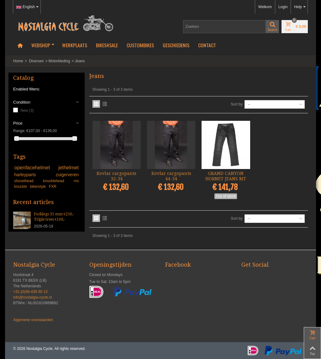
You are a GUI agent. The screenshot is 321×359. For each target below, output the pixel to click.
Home (18, 61)
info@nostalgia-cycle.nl (32, 297)
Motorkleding (59, 61)
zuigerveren (67, 174)
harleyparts (34, 174)
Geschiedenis (176, 45)
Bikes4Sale (107, 45)
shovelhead (27, 181)
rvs (76, 181)
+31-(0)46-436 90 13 (30, 292)
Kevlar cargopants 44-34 (171, 176)
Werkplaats (74, 45)
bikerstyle (38, 186)
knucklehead (57, 181)
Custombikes (140, 45)
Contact (207, 45)
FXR (52, 186)
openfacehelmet (35, 167)
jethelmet (68, 167)
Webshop (43, 45)
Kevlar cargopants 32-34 (116, 176)
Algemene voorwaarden (33, 320)
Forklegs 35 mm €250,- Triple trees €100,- (54, 217)
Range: (19, 131)
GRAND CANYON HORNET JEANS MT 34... (225, 179)
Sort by (237, 104)
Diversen (36, 61)
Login (282, 7)
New (27, 110)
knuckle (21, 186)
